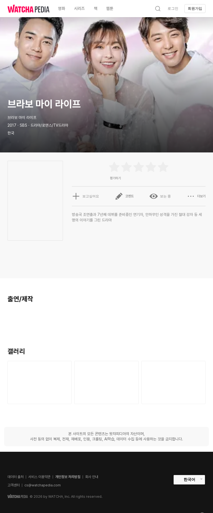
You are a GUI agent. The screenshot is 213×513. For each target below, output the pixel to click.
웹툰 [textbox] (109, 8)
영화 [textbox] (61, 8)
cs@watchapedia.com (42, 485)
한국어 (189, 479)
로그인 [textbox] (173, 8)
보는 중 (160, 196)
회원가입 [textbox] (195, 8)
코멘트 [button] (124, 196)
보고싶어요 (85, 196)
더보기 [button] (196, 196)
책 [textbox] (95, 8)
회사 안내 (91, 477)
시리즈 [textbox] (79, 8)
